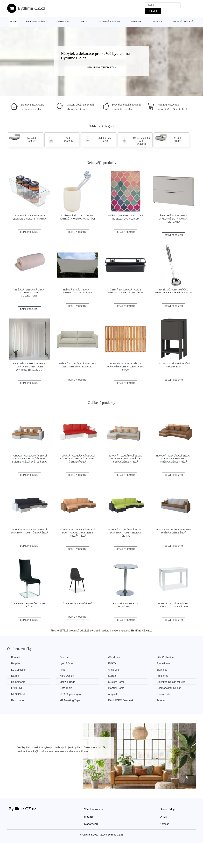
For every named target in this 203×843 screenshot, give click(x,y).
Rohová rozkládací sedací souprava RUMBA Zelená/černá (125, 532)
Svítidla (157, 21)
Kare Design (67, 675)
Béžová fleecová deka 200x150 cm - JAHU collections (29, 292)
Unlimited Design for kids (171, 682)
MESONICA (18, 694)
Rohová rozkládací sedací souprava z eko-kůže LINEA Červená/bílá (77, 458)
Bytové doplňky (35, 21)
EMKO (112, 663)
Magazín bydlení (183, 21)
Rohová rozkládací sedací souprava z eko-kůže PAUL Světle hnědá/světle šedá (29, 458)
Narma (15, 675)
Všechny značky (93, 809)
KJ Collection (18, 669)
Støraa (112, 675)
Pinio (62, 669)
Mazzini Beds (67, 682)
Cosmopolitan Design (169, 688)
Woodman (114, 657)
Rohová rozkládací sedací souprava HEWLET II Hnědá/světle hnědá (173, 458)
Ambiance (162, 675)
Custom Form (116, 682)
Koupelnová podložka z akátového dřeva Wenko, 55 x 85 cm (125, 366)
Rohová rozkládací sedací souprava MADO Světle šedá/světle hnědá (125, 458)
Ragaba (15, 663)
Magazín (89, 816)
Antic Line (113, 669)
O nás (163, 816)
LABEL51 (16, 688)
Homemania (18, 682)
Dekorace (63, 21)
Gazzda (64, 657)
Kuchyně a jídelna (109, 21)
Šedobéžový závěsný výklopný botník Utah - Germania (174, 218)
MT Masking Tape (70, 700)
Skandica (162, 669)
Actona (161, 700)
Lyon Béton (66, 663)
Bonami (15, 657)
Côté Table (66, 688)
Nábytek (136, 21)
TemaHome (163, 663)
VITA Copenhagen (70, 694)
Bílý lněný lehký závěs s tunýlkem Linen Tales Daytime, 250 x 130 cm (29, 366)
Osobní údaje (167, 809)
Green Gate (163, 694)
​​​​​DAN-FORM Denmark (120, 700)
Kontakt (164, 824)
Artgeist (112, 694)
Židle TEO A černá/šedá (77, 603)
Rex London (18, 700)
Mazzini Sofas (116, 688)
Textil (83, 21)
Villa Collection (165, 657)
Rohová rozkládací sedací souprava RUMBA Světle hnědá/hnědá (77, 532)
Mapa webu (91, 824)
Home (13, 21)
